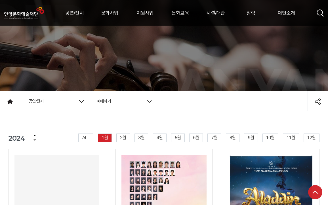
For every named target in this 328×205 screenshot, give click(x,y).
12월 (311, 137)
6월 (196, 137)
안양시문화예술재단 (24, 13)
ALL (86, 137)
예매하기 (124, 101)
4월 (160, 137)
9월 (251, 137)
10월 (270, 137)
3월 (141, 137)
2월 (123, 137)
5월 (178, 137)
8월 (233, 137)
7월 (214, 137)
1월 (105, 137)
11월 (291, 137)
